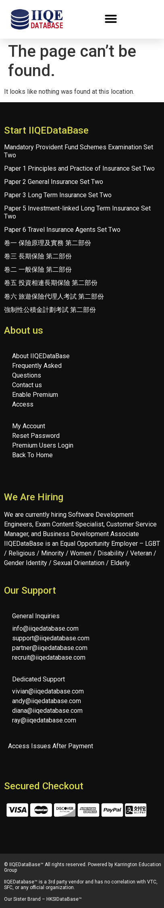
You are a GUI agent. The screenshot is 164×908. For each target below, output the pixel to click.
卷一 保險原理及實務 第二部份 (47, 243)
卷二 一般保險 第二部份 (38, 269)
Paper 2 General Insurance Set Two (53, 182)
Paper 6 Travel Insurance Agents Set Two (62, 229)
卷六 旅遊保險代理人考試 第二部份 (54, 296)
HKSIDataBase (62, 899)
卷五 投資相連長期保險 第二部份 (51, 283)
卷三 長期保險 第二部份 (38, 256)
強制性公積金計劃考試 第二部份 (50, 310)
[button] (111, 18)
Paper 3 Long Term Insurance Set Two (58, 195)
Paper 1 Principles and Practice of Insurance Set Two (79, 168)
